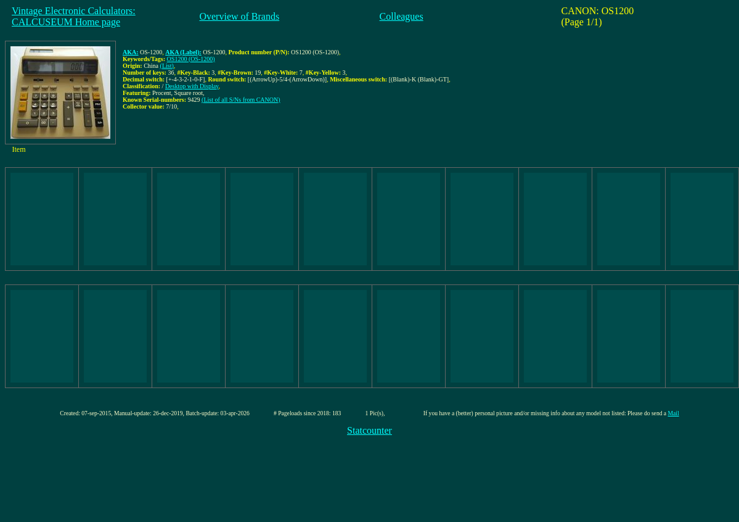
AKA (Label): (183, 52)
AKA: (131, 52)
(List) (167, 65)
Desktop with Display (192, 86)
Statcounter (369, 430)
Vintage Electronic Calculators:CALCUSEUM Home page (74, 16)
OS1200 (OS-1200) (191, 59)
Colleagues (401, 16)
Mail (673, 413)
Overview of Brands (239, 16)
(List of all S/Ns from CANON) (241, 99)
